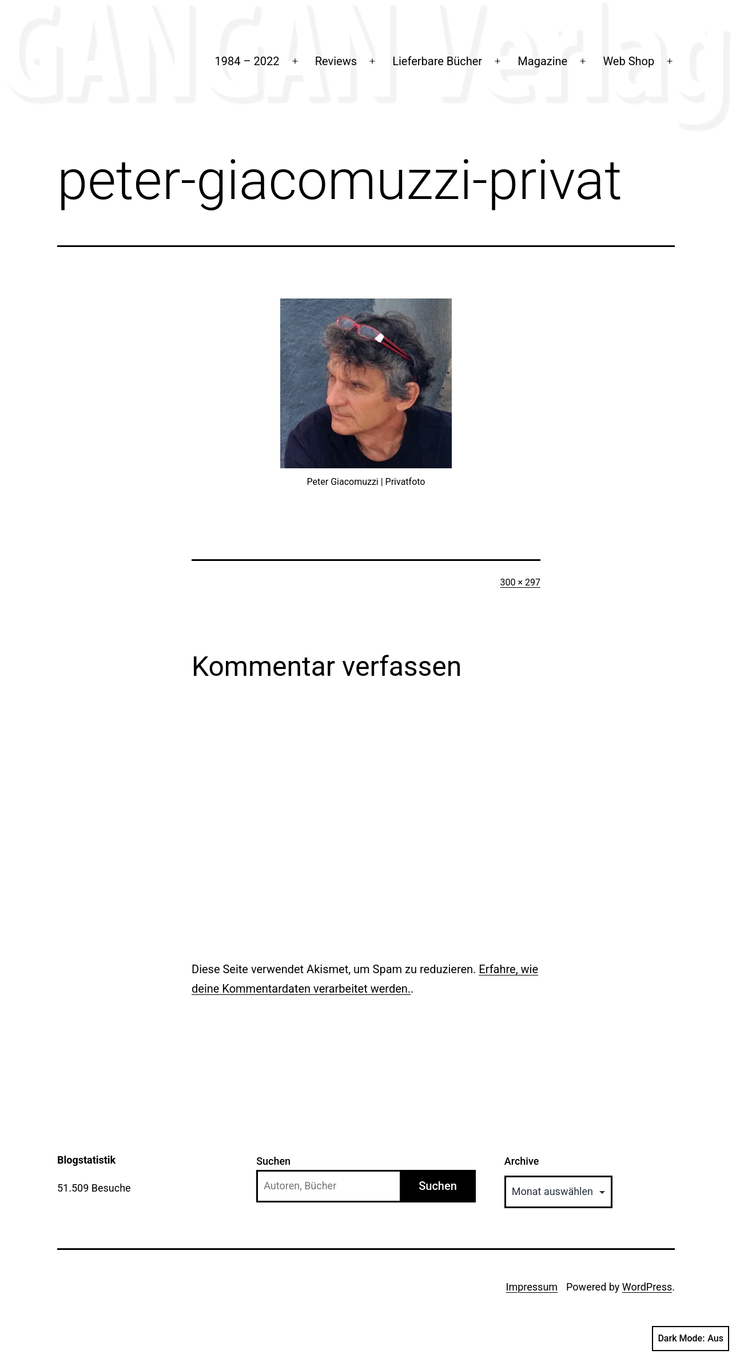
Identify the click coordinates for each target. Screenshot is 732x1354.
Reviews (336, 61)
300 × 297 (520, 582)
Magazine (542, 61)
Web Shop (628, 61)
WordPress (647, 1287)
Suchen (273, 1161)
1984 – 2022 (247, 61)
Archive (521, 1161)
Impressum (532, 1287)
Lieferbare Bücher (437, 61)
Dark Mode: (690, 1338)
